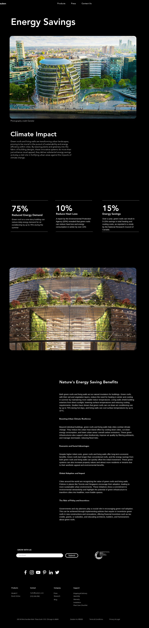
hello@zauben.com (37, 593)
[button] (61, 3)
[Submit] (71, 555)
